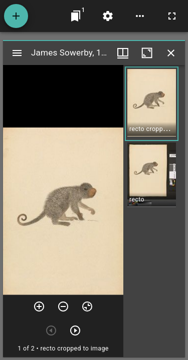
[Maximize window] (147, 53)
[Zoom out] (63, 306)
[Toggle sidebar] (17, 53)
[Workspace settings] (108, 16)
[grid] (154, 211)
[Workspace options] (140, 16)
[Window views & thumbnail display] (123, 53)
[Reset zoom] (87, 306)
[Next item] (75, 330)
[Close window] (171, 53)
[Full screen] (172, 16)
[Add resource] (16, 16)
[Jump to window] (76, 16)
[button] (151, 103)
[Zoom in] (39, 306)
